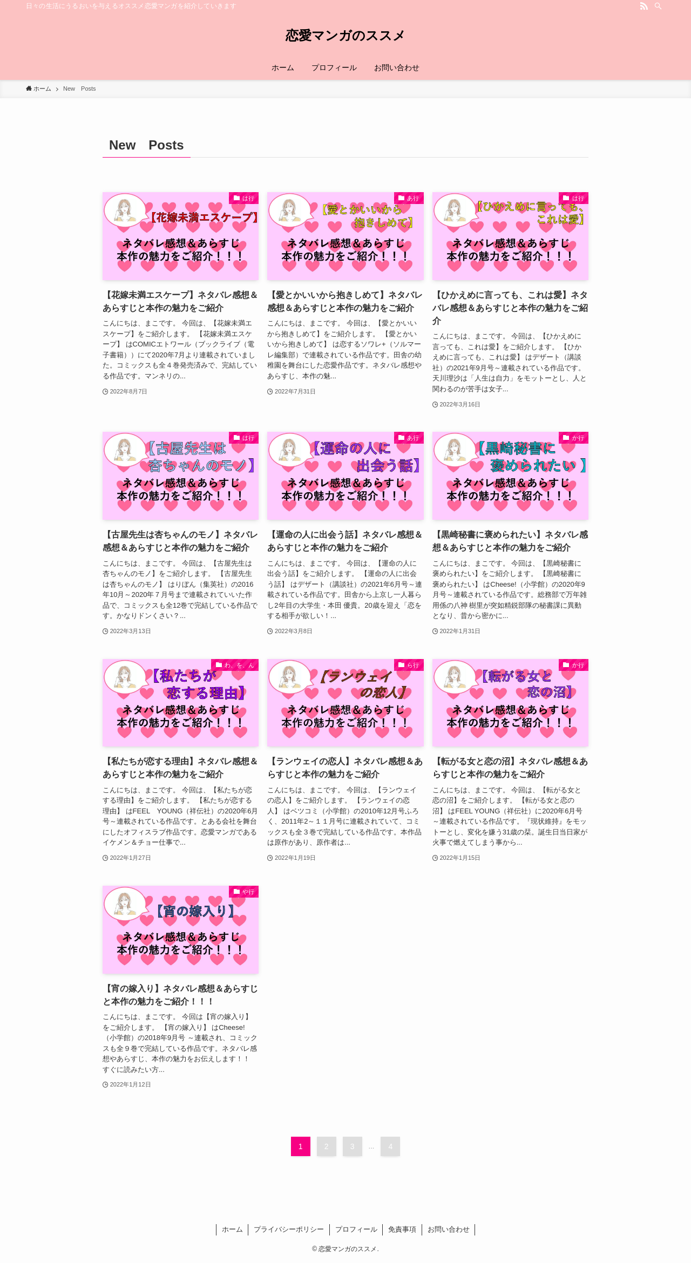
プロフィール (356, 1229)
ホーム (232, 1229)
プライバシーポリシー (289, 1229)
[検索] (658, 6)
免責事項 (402, 1229)
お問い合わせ (449, 1229)
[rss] (644, 6)
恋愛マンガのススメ (346, 35)
